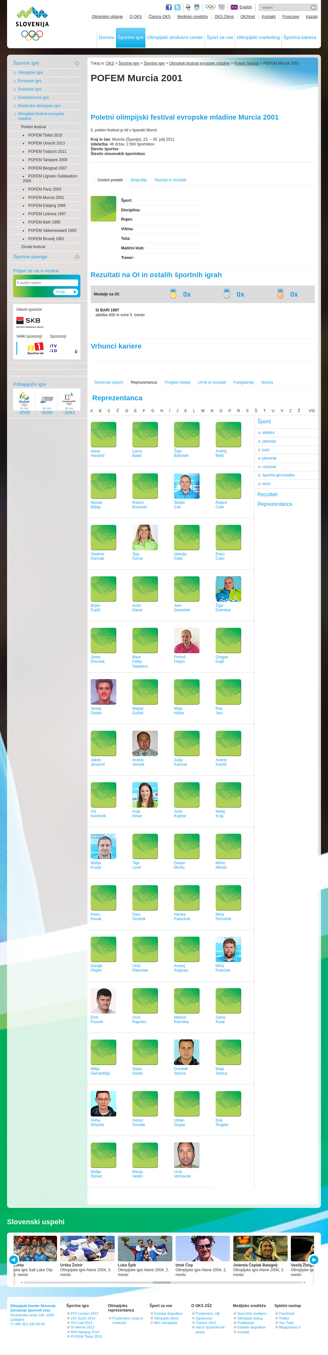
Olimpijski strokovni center (175, 37)
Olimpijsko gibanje (107, 16)
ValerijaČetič (180, 556)
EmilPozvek (97, 1019)
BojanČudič (96, 608)
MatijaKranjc (96, 865)
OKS (110, 63)
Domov (106, 37)
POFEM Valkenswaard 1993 (52, 230)
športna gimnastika (278, 475)
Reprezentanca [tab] (275, 504)
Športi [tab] (264, 421)
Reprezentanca (144, 382)
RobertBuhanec (139, 505)
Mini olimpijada (165, 1323)
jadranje (269, 441)
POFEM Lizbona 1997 (47, 214)
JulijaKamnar (180, 762)
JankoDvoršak (98, 659)
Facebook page (169, 7)
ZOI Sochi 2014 (83, 1318)
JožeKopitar (180, 813)
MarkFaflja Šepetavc (140, 662)
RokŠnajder (222, 1122)
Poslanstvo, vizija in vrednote (127, 1320)
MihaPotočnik (223, 968)
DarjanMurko (179, 865)
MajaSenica (221, 1071)
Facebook (286, 1313)
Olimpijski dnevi (166, 1318)
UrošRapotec (139, 1019)
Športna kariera (299, 37)
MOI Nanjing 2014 (85, 1332)
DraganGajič (222, 659)
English (246, 7)
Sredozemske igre (33, 97)
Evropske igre (29, 81)
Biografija (139, 180)
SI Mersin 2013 (82, 1327)
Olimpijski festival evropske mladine (41, 116)
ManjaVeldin (137, 1174)
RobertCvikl (221, 505)
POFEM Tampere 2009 (48, 160)
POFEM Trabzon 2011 (47, 151)
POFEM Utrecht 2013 (46, 143)
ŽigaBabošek (181, 453)
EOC (221, 7)
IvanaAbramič (98, 453)
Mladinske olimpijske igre (39, 106)
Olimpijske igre (30, 72)
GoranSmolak (138, 1122)
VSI (312, 411)
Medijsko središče (192, 16)
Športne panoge (30, 256)
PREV (14, 1260)
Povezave (291, 16)
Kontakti (268, 16)
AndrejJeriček (138, 762)
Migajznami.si (289, 1327)
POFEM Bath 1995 (44, 222)
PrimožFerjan (180, 659)
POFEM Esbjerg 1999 (47, 205)
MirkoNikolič (221, 865)
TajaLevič (136, 865)
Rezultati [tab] (267, 494)
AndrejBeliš (221, 453)
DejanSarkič (137, 1071)
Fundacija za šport (188, 7)
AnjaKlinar (137, 813)
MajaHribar (179, 711)
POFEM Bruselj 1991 (46, 239)
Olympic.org (210, 7)
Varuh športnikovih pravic (210, 1329)
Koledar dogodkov (168, 1313)
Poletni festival (33, 127)
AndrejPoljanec (181, 968)
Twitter (177, 7)
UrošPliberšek (140, 968)
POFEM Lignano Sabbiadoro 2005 (50, 178)
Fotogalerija (244, 382)
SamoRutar (221, 1019)
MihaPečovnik (223, 916)
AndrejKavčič (221, 762)
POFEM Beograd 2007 (47, 168)
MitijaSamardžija (100, 1071)
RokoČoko (220, 556)
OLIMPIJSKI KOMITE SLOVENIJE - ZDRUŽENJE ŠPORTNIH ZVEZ (32, 24)
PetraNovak (96, 916)
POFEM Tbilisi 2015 (45, 135)
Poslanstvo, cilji (208, 1313)
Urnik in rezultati (212, 382)
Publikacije (245, 1323)
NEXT (313, 1260)
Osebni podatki (110, 180)
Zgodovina (204, 1318)
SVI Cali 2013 (81, 1323)
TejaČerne (137, 556)
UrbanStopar (179, 1122)
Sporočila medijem (251, 1313)
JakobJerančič (98, 762)
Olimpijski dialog (250, 1318)
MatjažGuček (138, 711)
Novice (267, 382)
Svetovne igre (29, 89)
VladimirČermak (97, 556)
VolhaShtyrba (97, 1122)
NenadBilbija (96, 505)
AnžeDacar (137, 608)
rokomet (269, 467)
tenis (266, 484)
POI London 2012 (84, 1313)
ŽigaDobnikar (223, 608)
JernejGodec (96, 711)
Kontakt (243, 1332)
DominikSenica (181, 1071)
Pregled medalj (177, 382)
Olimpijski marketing (258, 37)
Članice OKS (160, 16)
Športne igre (131, 37)
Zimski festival (33, 247)
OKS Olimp (224, 16)
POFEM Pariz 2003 (44, 189)
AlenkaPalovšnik (182, 916)
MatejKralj (220, 813)
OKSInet (248, 16)
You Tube (286, 1323)
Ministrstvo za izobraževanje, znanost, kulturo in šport (197, 7)
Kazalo (312, 16)
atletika (268, 432)
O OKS (136, 16)
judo (266, 450)
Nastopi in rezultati (170, 180)
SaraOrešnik (138, 916)
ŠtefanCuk (179, 505)
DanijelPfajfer (96, 968)
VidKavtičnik (98, 813)
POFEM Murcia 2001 (46, 197)
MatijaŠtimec (96, 1174)
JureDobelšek (182, 608)
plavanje (269, 458)
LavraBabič (137, 453)
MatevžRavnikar (181, 1019)
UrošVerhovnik (182, 1174)
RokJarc (219, 711)
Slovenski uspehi (108, 382)
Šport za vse (220, 37)
